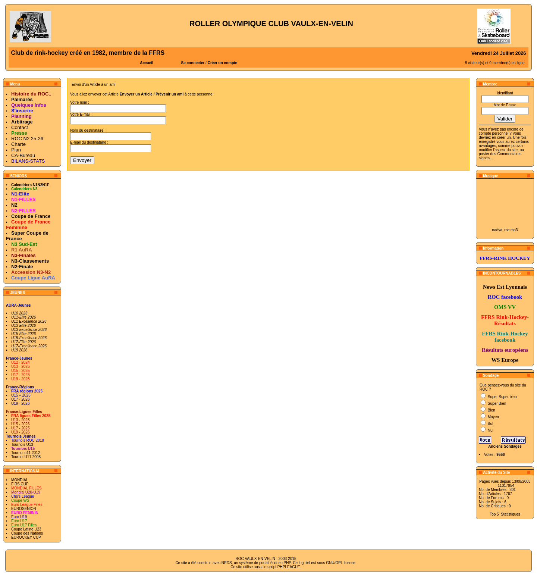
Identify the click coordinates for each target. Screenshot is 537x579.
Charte (18, 144)
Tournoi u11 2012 (25, 453)
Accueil (146, 63)
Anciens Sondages (504, 446)
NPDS (227, 563)
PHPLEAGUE (288, 567)
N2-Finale (22, 266)
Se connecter (193, 63)
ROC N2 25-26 (27, 138)
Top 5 (494, 514)
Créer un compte (222, 63)
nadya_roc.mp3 (505, 230)
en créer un (501, 137)
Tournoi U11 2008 (26, 457)
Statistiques (510, 514)
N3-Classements (30, 261)
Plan (16, 150)
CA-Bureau (23, 155)
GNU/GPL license (340, 563)
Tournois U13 (22, 444)
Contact (19, 127)
